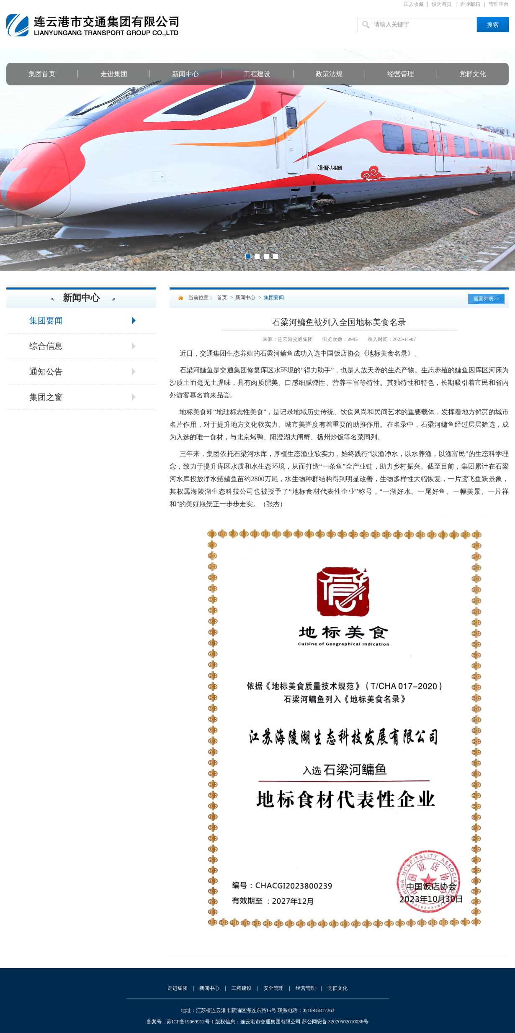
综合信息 (46, 346)
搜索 (493, 25)
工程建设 (257, 73)
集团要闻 (46, 320)
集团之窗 (46, 397)
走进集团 (113, 73)
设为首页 (442, 4)
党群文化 (472, 73)
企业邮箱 (470, 4)
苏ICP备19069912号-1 (190, 1022)
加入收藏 (414, 4)
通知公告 (46, 371)
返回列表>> (487, 299)
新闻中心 (185, 73)
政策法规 (329, 73)
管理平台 (499, 4)
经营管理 (400, 73)
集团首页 (41, 73)
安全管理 (273, 988)
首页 (222, 297)
